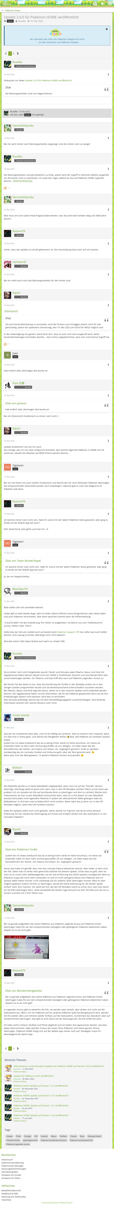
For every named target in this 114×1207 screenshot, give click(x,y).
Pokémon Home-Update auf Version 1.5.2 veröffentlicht (41, 1085)
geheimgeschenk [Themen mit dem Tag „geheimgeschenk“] (30, 1140)
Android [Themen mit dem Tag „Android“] (44, 1136)
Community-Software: (57, 1202)
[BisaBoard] (6, 4)
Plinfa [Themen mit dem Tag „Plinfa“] (18, 1136)
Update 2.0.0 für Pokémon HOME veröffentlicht (48, 80)
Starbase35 (12, 311)
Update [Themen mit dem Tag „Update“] (10, 1136)
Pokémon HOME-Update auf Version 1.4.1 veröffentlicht (41, 1105)
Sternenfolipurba (23, 181)
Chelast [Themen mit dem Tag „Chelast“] (73, 1136)
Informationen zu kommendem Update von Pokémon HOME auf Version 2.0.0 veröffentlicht (59, 1066)
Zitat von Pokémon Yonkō (21, 849)
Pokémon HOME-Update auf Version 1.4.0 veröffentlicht (41, 1115)
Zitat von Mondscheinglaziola (23, 990)
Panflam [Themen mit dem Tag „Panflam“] (63, 1136)
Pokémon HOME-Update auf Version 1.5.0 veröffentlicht (41, 1095)
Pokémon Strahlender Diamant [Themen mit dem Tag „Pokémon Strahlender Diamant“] (53, 1140)
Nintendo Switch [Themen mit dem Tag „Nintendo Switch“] (94, 1136)
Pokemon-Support (66, 632)
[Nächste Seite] (18, 53)
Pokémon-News (20, 1071)
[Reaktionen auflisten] (7, 187)
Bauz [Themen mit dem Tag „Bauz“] (82, 1136)
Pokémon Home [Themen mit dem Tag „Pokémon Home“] (13, 1140)
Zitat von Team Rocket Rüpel (23, 560)
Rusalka (22, 21)
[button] (110, 4)
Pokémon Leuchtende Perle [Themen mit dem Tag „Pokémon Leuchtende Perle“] (81, 1140)
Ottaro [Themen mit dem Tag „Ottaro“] (53, 1136)
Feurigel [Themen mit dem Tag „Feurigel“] (27, 1136)
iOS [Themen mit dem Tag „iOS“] (36, 1136)
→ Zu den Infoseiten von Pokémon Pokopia (57, 42)
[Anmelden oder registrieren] (103, 4)
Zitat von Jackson (15, 403)
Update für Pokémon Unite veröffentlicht (34, 1076)
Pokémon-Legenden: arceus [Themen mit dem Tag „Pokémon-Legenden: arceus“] (18, 1144)
